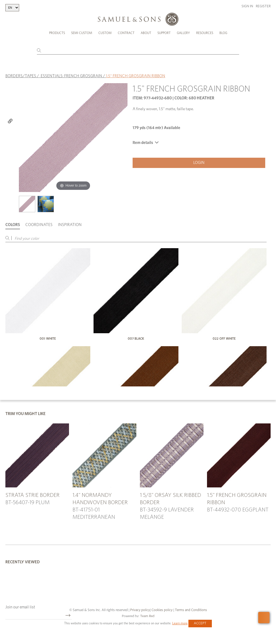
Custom (105, 33)
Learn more (180, 623)
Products (57, 33)
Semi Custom (81, 33)
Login (199, 163)
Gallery (183, 33)
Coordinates (39, 225)
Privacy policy (140, 610)
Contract (126, 33)
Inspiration (70, 225)
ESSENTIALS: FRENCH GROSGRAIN (71, 76)
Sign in (247, 6)
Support (164, 33)
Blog (223, 33)
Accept (200, 623)
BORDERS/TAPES (20, 76)
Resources (204, 33)
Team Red (147, 616)
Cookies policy (161, 610)
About (146, 33)
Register (263, 6)
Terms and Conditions (190, 610)
